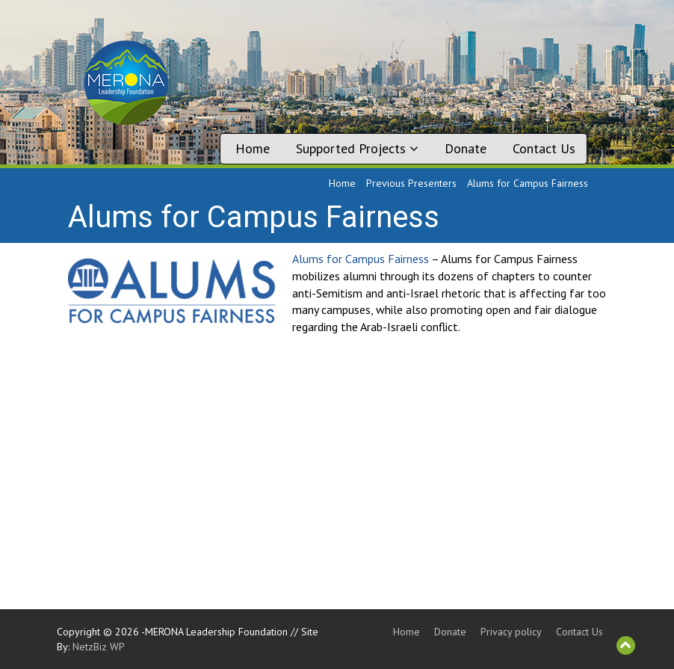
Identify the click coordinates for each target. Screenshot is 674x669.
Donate (465, 148)
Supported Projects (357, 148)
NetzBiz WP (98, 646)
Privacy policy (511, 631)
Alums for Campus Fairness (360, 258)
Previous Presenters (411, 183)
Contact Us (544, 148)
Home (252, 148)
